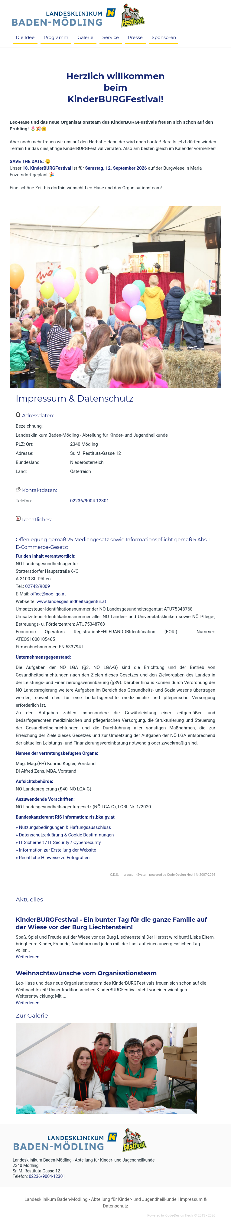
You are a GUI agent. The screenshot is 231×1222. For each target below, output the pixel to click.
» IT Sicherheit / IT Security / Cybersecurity (58, 842)
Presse (135, 37)
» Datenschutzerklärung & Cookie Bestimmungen (65, 835)
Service (110, 37)
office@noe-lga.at (48, 594)
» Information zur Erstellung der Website (56, 850)
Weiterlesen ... (30, 957)
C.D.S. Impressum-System (129, 875)
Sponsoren (164, 37)
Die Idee (25, 37)
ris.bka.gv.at (102, 817)
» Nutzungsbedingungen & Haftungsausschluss (63, 827)
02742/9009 (37, 586)
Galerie (85, 37)
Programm (56, 37)
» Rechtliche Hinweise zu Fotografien (52, 857)
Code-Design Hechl (181, 875)
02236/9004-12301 (89, 500)
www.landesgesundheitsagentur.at (71, 601)
